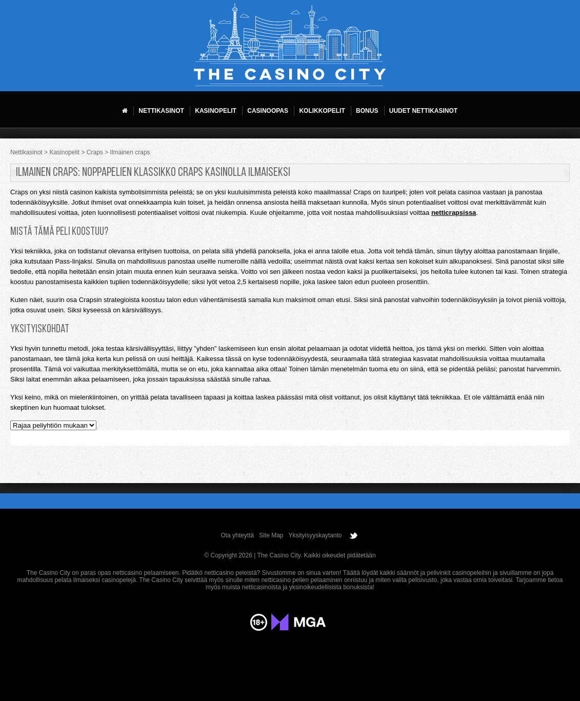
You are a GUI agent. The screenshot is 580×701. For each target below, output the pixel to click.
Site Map (271, 535)
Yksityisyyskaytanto (315, 535)
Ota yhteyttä (237, 535)
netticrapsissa (453, 212)
